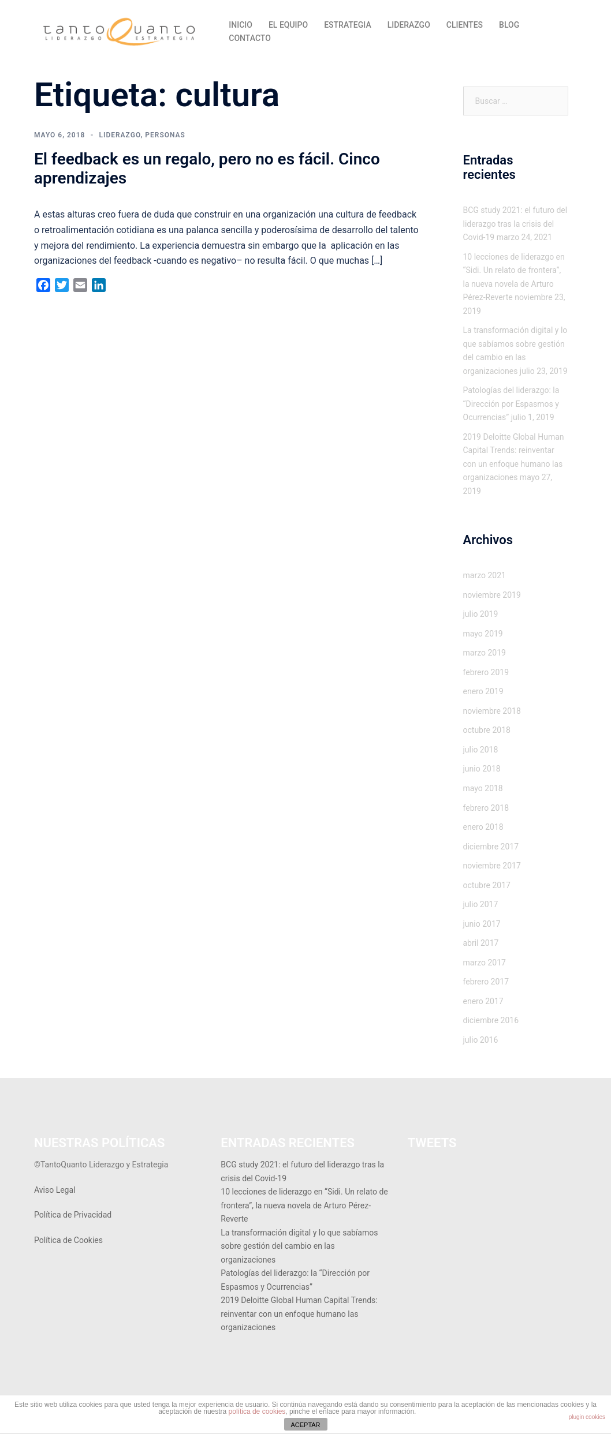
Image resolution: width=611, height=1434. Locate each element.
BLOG (509, 24)
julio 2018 (480, 749)
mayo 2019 (483, 633)
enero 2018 (483, 827)
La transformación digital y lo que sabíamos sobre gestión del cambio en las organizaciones (299, 1246)
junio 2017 (482, 923)
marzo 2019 (484, 652)
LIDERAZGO (409, 24)
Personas (165, 135)
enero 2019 (483, 691)
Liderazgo (119, 135)
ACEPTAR (305, 1424)
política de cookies (257, 1411)
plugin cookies (587, 1417)
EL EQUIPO (288, 24)
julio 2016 (480, 1039)
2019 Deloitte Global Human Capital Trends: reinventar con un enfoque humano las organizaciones (299, 1314)
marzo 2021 (484, 575)
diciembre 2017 (491, 846)
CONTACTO (250, 38)
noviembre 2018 (492, 711)
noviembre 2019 (492, 595)
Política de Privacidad (72, 1214)
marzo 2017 (484, 962)
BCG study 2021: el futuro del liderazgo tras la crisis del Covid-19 (515, 223)
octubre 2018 (487, 730)
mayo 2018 (483, 788)
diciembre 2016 (491, 1020)
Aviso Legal (55, 1190)
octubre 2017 (487, 885)
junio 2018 (482, 768)
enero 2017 (483, 1001)
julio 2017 (480, 904)
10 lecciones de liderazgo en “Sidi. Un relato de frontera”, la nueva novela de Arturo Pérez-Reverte (304, 1205)
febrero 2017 (486, 981)
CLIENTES (464, 24)
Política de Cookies (68, 1240)
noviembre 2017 (492, 865)
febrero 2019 (486, 672)
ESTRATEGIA (347, 24)
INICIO (240, 24)
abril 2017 (481, 943)
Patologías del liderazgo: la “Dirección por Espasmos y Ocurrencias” (511, 403)
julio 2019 (480, 614)
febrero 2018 (486, 808)
